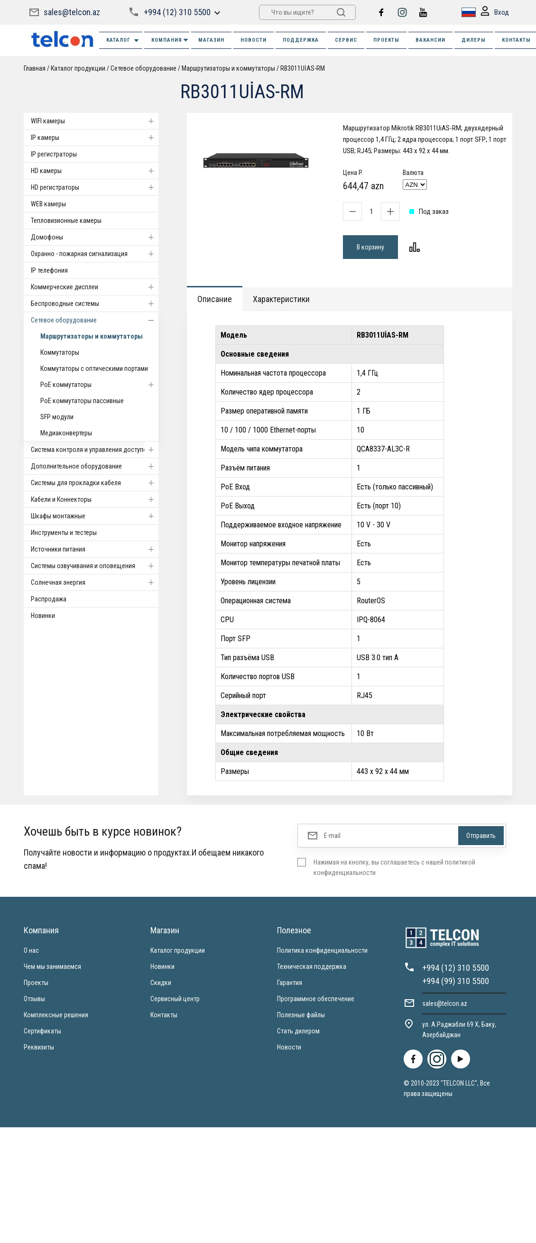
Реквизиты (39, 1047)
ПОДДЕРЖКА (301, 40)
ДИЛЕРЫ (474, 40)
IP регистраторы (54, 154)
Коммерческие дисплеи (94, 287)
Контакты (163, 1015)
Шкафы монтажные (94, 516)
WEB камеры (48, 204)
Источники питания (94, 549)
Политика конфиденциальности (322, 950)
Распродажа (48, 599)
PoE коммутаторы (99, 385)
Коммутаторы (59, 352)
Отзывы (34, 999)
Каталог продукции (78, 68)
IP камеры (94, 137)
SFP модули (57, 417)
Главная (35, 68)
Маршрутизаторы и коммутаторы (228, 68)
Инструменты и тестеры (64, 532)
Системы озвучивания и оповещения (94, 566)
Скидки (160, 982)
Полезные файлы (301, 1015)
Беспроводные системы (94, 303)
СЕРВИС (346, 40)
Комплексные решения (56, 1015)
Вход (495, 12)
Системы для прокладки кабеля (94, 483)
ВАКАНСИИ (430, 40)
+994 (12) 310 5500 (177, 12)
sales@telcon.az (72, 12)
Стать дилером (298, 1031)
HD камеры (94, 171)
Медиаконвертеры (66, 433)
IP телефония (49, 270)
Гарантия (289, 982)
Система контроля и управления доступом (94, 450)
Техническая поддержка (311, 966)
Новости (289, 1047)
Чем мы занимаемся (52, 966)
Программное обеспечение (315, 999)
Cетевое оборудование (143, 68)
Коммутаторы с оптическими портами (94, 368)
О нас (31, 950)
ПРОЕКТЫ (386, 40)
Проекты (36, 982)
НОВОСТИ (253, 40)
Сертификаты (42, 1031)
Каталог (123, 40)
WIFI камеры (94, 121)
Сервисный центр (175, 999)
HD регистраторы (94, 187)
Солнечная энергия (94, 582)
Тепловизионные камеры (66, 220)
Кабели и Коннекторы (94, 499)
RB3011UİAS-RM (302, 68)
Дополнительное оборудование (94, 466)
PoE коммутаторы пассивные (82, 401)
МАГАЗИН (211, 40)
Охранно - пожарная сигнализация (94, 254)
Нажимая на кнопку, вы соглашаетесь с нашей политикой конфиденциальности (394, 867)
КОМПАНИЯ (170, 40)
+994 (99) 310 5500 (455, 981)
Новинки (43, 615)
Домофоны (94, 237)
